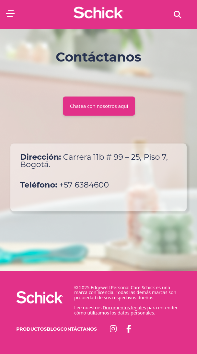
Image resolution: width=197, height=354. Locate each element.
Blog (53, 329)
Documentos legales (124, 307)
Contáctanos (78, 329)
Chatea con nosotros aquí (99, 106)
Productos (31, 329)
